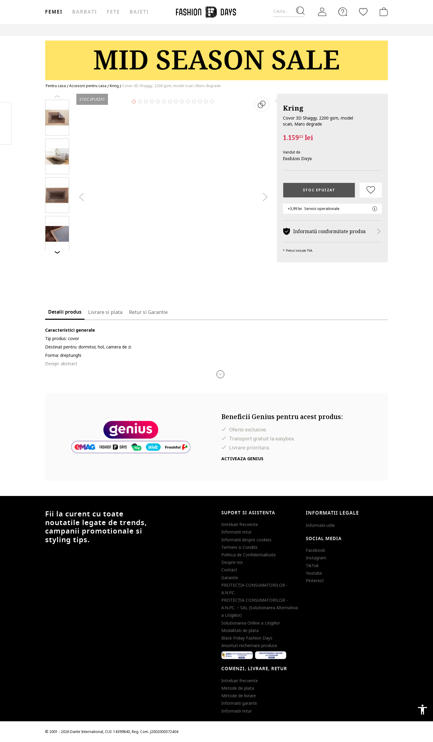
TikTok (312, 565)
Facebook (315, 550)
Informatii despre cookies (246, 540)
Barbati (84, 12)
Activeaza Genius (242, 458)
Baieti (139, 12)
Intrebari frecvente (239, 524)
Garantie (229, 577)
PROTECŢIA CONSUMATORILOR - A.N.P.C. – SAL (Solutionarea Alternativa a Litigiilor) (259, 607)
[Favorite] (363, 11)
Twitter (6, 135)
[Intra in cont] (322, 12)
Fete (113, 12)
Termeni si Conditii (239, 547)
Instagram (316, 558)
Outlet (294, 30)
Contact (229, 570)
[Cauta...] (289, 11)
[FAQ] (342, 11)
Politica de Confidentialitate (248, 555)
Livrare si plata (105, 312)
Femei (54, 12)
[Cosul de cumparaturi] (382, 11)
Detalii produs (64, 312)
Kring (293, 107)
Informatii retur (236, 532)
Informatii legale (332, 513)
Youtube (314, 573)
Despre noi (232, 562)
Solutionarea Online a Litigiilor (250, 623)
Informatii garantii (239, 703)
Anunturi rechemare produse (249, 645)
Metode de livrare (238, 695)
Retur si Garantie (148, 312)
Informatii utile (320, 525)
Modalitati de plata (240, 630)
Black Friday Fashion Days (246, 638)
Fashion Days (297, 158)
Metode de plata (237, 688)
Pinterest (315, 580)
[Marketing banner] (216, 57)
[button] (220, 374)
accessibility (422, 710)
